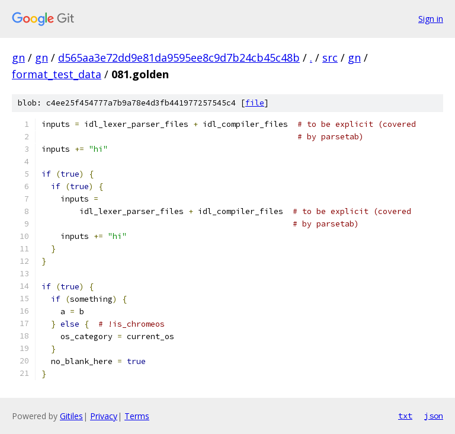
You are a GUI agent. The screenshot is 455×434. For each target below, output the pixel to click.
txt (405, 415)
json (433, 415)
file (254, 103)
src (330, 57)
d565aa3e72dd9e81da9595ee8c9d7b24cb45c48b (179, 57)
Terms (136, 416)
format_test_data (56, 74)
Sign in (430, 18)
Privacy (103, 416)
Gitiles (71, 416)
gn (18, 57)
